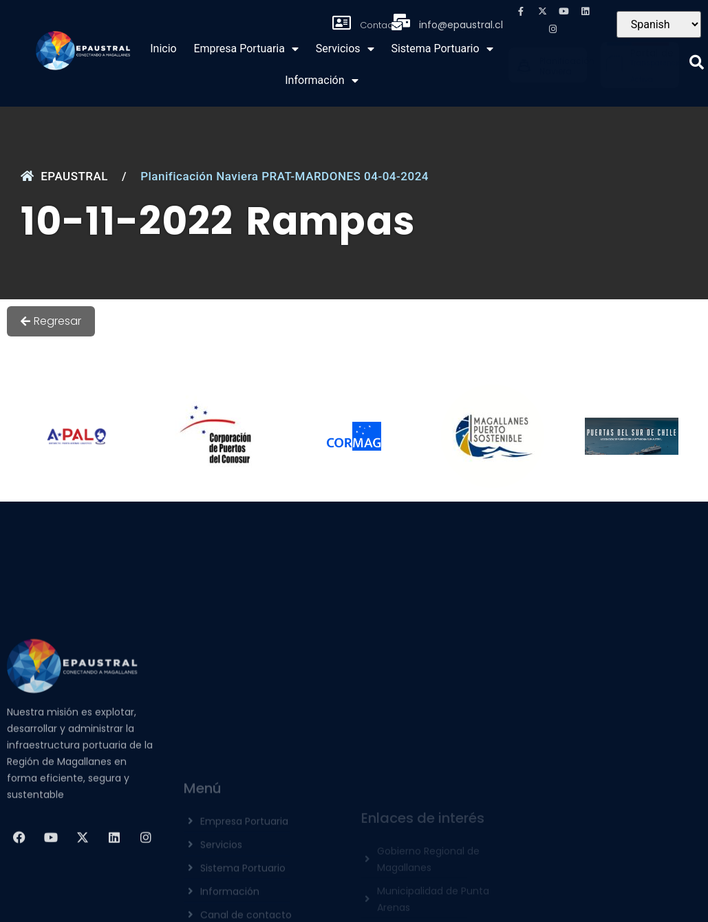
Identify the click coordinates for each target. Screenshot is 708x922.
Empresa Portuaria (246, 48)
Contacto (381, 25)
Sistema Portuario (442, 48)
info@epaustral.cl (461, 25)
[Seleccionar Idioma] (658, 24)
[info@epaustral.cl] (401, 22)
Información (321, 80)
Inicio (163, 48)
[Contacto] (342, 22)
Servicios (345, 48)
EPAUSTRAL (64, 176)
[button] (696, 62)
